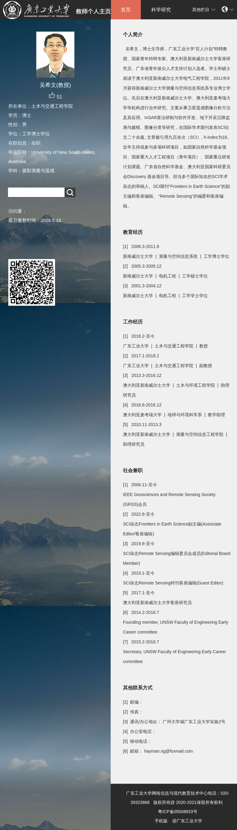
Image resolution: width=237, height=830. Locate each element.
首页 (126, 9)
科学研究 (161, 9)
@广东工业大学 (187, 820)
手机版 (161, 820)
